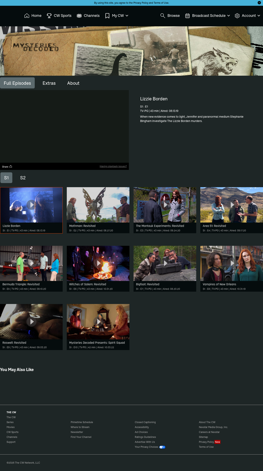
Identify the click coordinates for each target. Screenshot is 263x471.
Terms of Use (161, 2)
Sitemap (203, 437)
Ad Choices (141, 432)
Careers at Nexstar (209, 432)
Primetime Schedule (82, 422)
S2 (23, 178)
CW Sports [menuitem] (59, 15)
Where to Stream (80, 427)
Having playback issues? (113, 166)
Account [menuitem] (247, 15)
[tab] (17, 82)
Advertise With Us (145, 441)
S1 (6, 178)
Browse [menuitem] (170, 15)
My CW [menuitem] (116, 15)
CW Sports (12, 432)
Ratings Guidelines (145, 437)
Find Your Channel (81, 437)
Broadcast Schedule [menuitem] (207, 15)
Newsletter (77, 432)
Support (11, 441)
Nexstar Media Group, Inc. (213, 427)
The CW (8, 14)
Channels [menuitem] (88, 15)
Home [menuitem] (33, 15)
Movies (11, 427)
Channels (12, 437)
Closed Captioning (145, 422)
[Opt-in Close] (259, 2)
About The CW (207, 422)
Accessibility (142, 427)
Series (10, 422)
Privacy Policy (140, 2)
